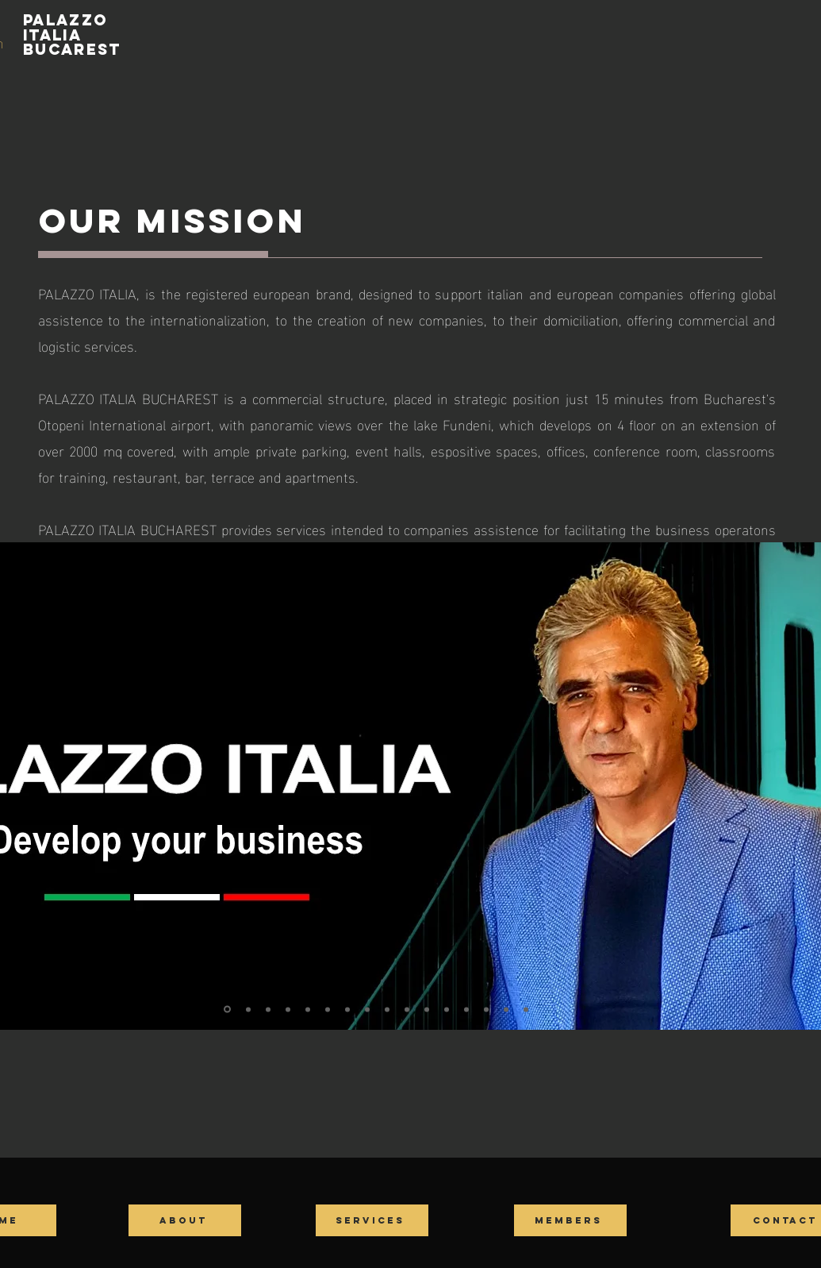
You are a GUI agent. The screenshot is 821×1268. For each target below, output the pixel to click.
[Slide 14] (486, 1009)
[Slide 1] (227, 1009)
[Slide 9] (387, 1009)
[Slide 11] (426, 1009)
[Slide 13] (466, 1009)
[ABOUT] (185, 1220)
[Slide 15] (506, 1009)
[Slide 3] (268, 1009)
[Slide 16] (526, 1009)
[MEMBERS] (570, 1220)
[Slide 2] (248, 1009)
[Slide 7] (347, 1009)
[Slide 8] (367, 1009)
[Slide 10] (407, 1009)
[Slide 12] (446, 1009)
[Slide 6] (327, 1009)
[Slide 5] (307, 1009)
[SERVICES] (372, 1220)
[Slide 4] (288, 1009)
